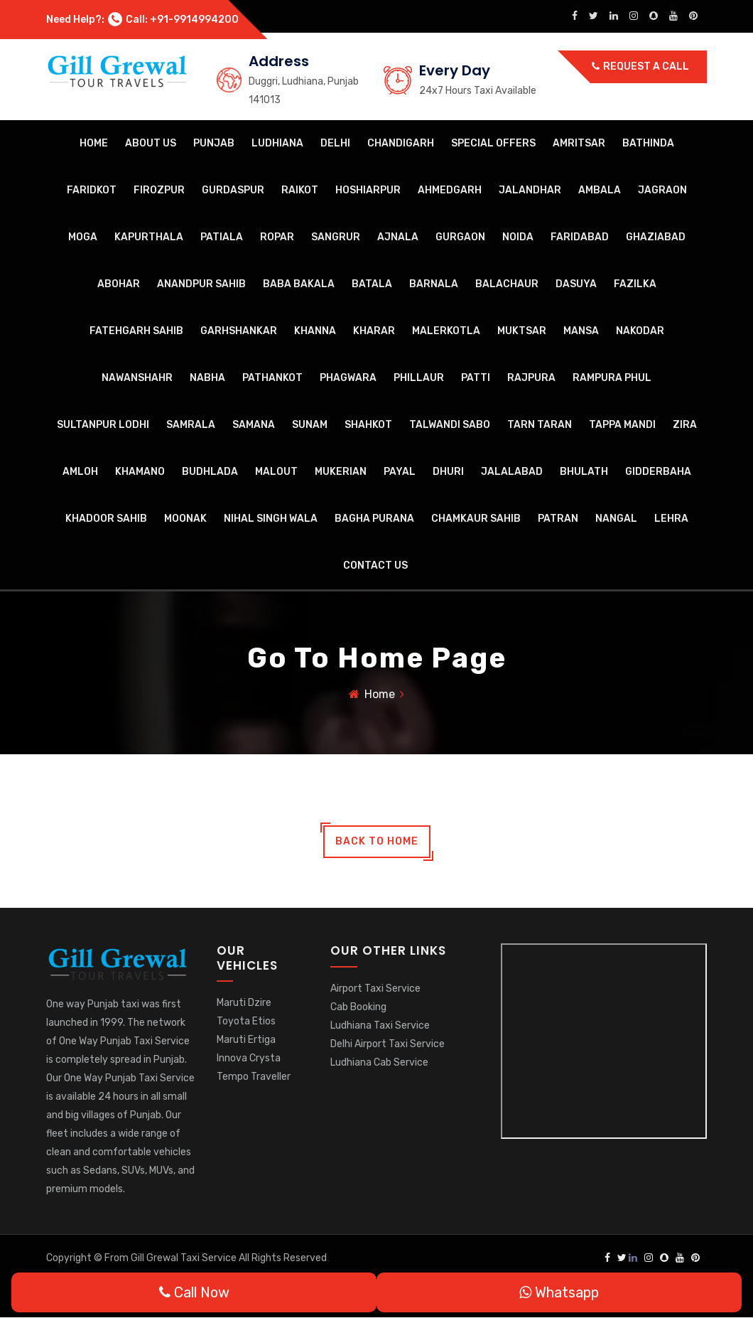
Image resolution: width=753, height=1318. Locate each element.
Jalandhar (530, 190)
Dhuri (448, 472)
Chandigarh (400, 143)
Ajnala (397, 237)
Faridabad (580, 237)
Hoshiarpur (368, 190)
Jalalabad (512, 472)
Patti (475, 378)
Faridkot (92, 190)
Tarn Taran (539, 425)
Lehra (671, 519)
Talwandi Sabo (449, 425)
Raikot (299, 190)
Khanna (315, 331)
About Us (150, 143)
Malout (276, 472)
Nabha (207, 378)
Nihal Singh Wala (271, 519)
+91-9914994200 (194, 20)
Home (94, 143)
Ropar (277, 237)
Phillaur (419, 378)
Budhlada (210, 472)
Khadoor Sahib (106, 519)
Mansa (581, 331)
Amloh (80, 472)
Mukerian (341, 472)
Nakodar (640, 331)
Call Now (194, 1292)
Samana (253, 425)
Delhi (335, 143)
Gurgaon (460, 237)
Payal (400, 472)
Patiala (221, 237)
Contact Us (375, 565)
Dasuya (576, 284)
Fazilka (635, 284)
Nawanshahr (137, 378)
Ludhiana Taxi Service (380, 1025)
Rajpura (531, 378)
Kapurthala (148, 237)
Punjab (213, 143)
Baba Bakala (299, 284)
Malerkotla (446, 331)
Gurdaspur (233, 190)
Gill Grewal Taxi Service (185, 1259)
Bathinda (648, 143)
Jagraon (662, 190)
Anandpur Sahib (201, 284)
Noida (517, 237)
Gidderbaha (658, 472)
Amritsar (579, 143)
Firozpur (159, 190)
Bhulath (584, 472)
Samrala (190, 425)
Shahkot (368, 425)
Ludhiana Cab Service (379, 1062)
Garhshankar (238, 331)
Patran (558, 519)
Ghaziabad (656, 237)
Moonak (185, 519)
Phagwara (348, 378)
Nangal (616, 519)
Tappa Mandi (622, 425)
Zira (685, 425)
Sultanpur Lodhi (103, 425)
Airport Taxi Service (375, 988)
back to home (376, 842)
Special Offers (493, 143)
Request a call (640, 66)
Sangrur (335, 237)
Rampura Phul (612, 378)
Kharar (374, 331)
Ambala (599, 190)
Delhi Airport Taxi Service (387, 1044)
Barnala (433, 284)
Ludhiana (277, 143)
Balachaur (506, 284)
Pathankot (272, 378)
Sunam (309, 425)
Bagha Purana (374, 519)
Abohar (118, 284)
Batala (372, 284)
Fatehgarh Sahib (136, 331)
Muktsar (521, 331)
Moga (82, 237)
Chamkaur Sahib (476, 519)
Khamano (140, 472)
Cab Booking (358, 1007)
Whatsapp (559, 1292)
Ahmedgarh (450, 190)
